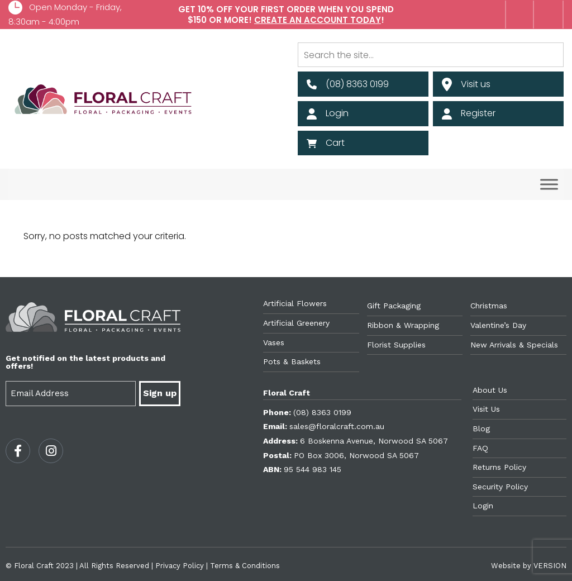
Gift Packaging (394, 305)
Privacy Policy (179, 565)
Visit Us (486, 408)
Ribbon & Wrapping (403, 325)
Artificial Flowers (295, 303)
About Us (490, 389)
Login (483, 505)
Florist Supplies (396, 344)
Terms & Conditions (245, 565)
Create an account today (317, 20)
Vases (273, 342)
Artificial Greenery (296, 322)
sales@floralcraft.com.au (336, 426)
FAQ (480, 448)
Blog (481, 428)
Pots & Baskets (292, 361)
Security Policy (500, 486)
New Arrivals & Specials (514, 344)
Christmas (488, 305)
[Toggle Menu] (549, 184)
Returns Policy (499, 467)
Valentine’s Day (498, 325)
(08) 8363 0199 (322, 412)
